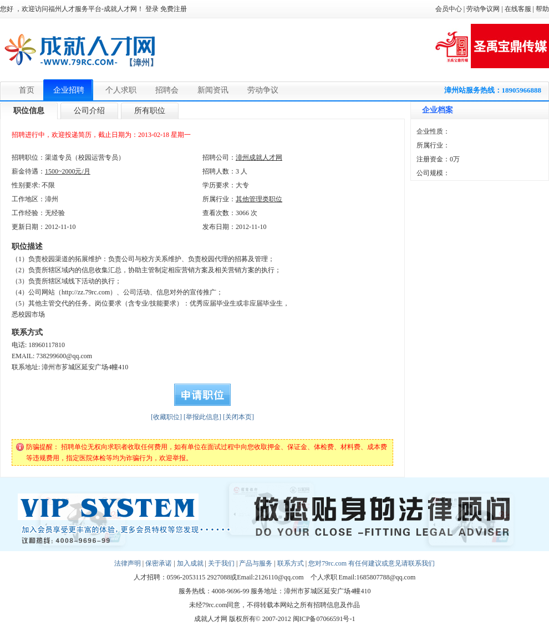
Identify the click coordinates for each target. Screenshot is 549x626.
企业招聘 (68, 90)
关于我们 (221, 563)
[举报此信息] (202, 417)
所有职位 (149, 110)
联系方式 (290, 563)
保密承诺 (158, 563)
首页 (26, 90)
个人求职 (120, 90)
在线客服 (518, 9)
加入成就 (190, 563)
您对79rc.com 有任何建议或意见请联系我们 (371, 563)
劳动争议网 (483, 9)
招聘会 (167, 90)
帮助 (542, 9)
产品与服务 (255, 563)
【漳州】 (141, 62)
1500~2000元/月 (67, 171)
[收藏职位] (166, 417)
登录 (152, 9)
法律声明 (127, 563)
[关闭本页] (238, 417)
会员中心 (448, 9)
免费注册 (173, 9)
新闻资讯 (212, 90)
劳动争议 (262, 90)
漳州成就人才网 (259, 157)
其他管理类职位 (259, 199)
